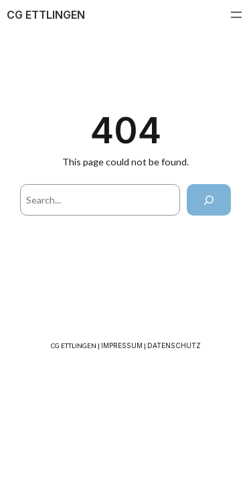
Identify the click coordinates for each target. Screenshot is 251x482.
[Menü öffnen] (236, 15)
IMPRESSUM (122, 345)
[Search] (209, 200)
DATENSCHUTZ (174, 345)
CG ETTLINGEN (46, 14)
